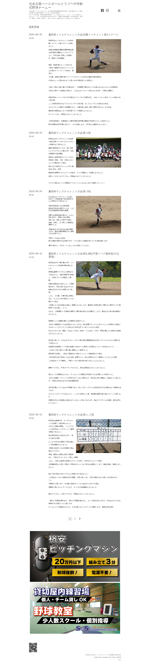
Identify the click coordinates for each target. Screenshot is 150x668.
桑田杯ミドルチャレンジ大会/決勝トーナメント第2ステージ (84, 34)
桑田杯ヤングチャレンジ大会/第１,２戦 (71, 414)
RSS (119, 660)
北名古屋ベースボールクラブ (99, 655)
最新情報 (34, 27)
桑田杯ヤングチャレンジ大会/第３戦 (70, 191)
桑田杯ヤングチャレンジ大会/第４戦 (70, 132)
